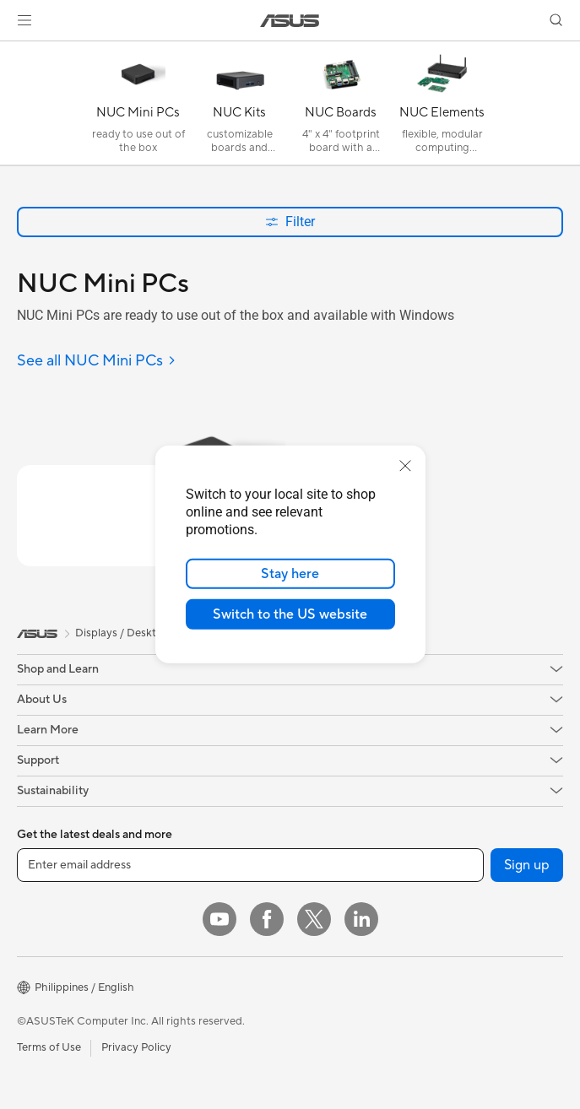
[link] (290, 20)
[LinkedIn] (361, 919)
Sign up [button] (527, 865)
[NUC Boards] (341, 107)
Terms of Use (49, 1047)
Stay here (290, 573)
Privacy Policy (136, 1047)
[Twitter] (314, 919)
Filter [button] (290, 222)
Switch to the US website (290, 614)
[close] (405, 466)
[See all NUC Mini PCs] (96, 361)
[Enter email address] (250, 865)
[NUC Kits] (239, 107)
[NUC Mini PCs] (138, 107)
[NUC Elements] (442, 107)
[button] (24, 20)
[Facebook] (267, 919)
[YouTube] (219, 919)
